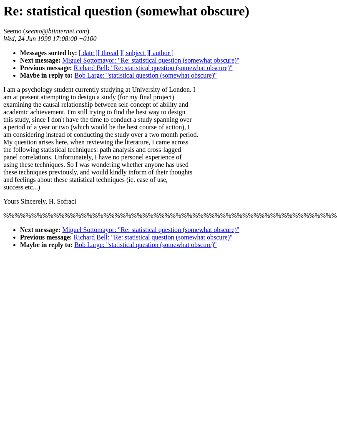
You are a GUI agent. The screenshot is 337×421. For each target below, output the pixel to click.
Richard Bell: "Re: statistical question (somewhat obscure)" (153, 67)
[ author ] (161, 52)
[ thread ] (110, 52)
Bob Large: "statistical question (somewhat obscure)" (145, 75)
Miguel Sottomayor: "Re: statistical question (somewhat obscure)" (150, 60)
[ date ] (88, 52)
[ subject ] (135, 52)
